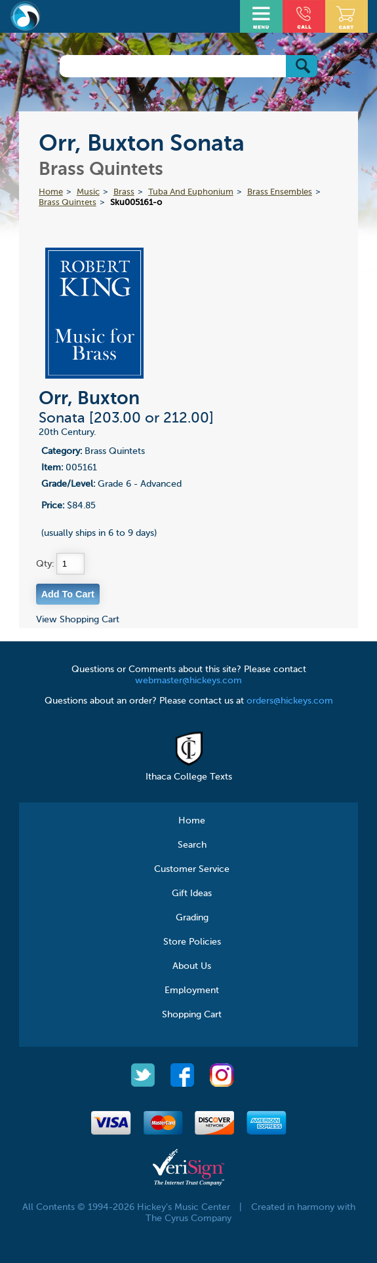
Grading (192, 917)
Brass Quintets (67, 202)
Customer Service (191, 869)
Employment (192, 990)
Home (51, 192)
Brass (123, 192)
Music (88, 192)
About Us (191, 966)
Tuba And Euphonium (190, 192)
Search (192, 845)
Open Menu (263, 14)
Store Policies (192, 942)
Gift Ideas (192, 893)
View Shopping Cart (77, 619)
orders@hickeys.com (290, 701)
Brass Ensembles (279, 192)
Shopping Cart (192, 1014)
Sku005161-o (136, 202)
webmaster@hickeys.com (188, 680)
